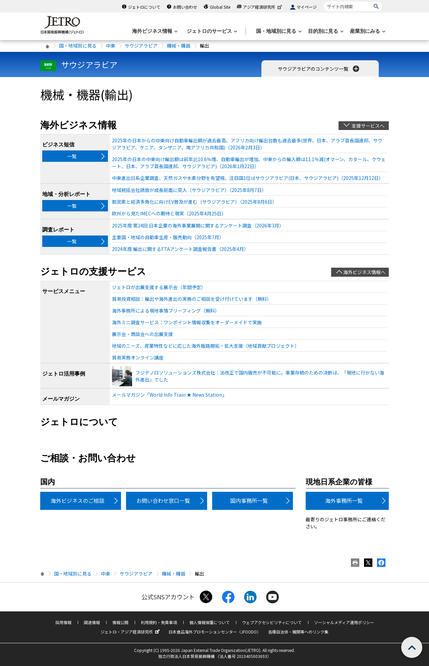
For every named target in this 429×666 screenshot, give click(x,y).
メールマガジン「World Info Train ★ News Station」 (169, 394)
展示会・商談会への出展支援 (142, 334)
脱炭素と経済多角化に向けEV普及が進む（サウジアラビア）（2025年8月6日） (194, 201)
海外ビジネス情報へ (364, 272)
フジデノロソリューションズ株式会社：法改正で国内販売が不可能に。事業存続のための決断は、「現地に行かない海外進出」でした (259, 376)
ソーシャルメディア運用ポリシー (344, 622)
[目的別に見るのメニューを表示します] (325, 31)
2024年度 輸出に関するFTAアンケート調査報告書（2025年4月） (180, 249)
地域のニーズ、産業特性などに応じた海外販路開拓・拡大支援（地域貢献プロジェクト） (205, 345)
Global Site (220, 7)
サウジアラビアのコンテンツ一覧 (319, 68)
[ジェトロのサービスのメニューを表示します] (211, 31)
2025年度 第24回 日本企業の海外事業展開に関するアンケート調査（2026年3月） (198, 225)
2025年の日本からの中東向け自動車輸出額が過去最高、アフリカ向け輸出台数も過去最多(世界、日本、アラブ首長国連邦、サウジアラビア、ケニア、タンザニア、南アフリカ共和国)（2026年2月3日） (247, 144)
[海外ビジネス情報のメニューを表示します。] (154, 31)
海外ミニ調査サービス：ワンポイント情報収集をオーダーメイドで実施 (187, 322)
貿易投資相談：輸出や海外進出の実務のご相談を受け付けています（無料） (191, 298)
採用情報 (63, 622)
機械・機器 (178, 45)
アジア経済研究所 (263, 7)
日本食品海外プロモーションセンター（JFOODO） (215, 632)
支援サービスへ (368, 125)
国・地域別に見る (78, 45)
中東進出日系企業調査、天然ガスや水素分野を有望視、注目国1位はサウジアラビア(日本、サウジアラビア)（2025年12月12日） (247, 178)
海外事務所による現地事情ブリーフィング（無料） (166, 310)
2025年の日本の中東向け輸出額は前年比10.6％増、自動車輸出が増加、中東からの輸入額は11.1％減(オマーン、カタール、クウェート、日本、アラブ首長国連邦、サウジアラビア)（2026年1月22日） (249, 163)
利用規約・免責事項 (159, 622)
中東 (110, 45)
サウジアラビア (141, 45)
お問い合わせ (185, 7)
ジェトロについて (144, 7)
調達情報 (92, 622)
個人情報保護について (209, 622)
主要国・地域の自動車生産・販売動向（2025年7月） (168, 237)
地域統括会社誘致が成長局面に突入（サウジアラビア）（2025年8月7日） (189, 190)
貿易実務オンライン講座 (138, 357)
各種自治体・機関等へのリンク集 (298, 632)
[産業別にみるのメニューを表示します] (367, 31)
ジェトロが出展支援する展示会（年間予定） (159, 287)
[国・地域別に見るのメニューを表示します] (278, 31)
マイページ (307, 7)
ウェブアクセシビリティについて (272, 622)
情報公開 (120, 622)
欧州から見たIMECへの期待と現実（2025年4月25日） (169, 213)
